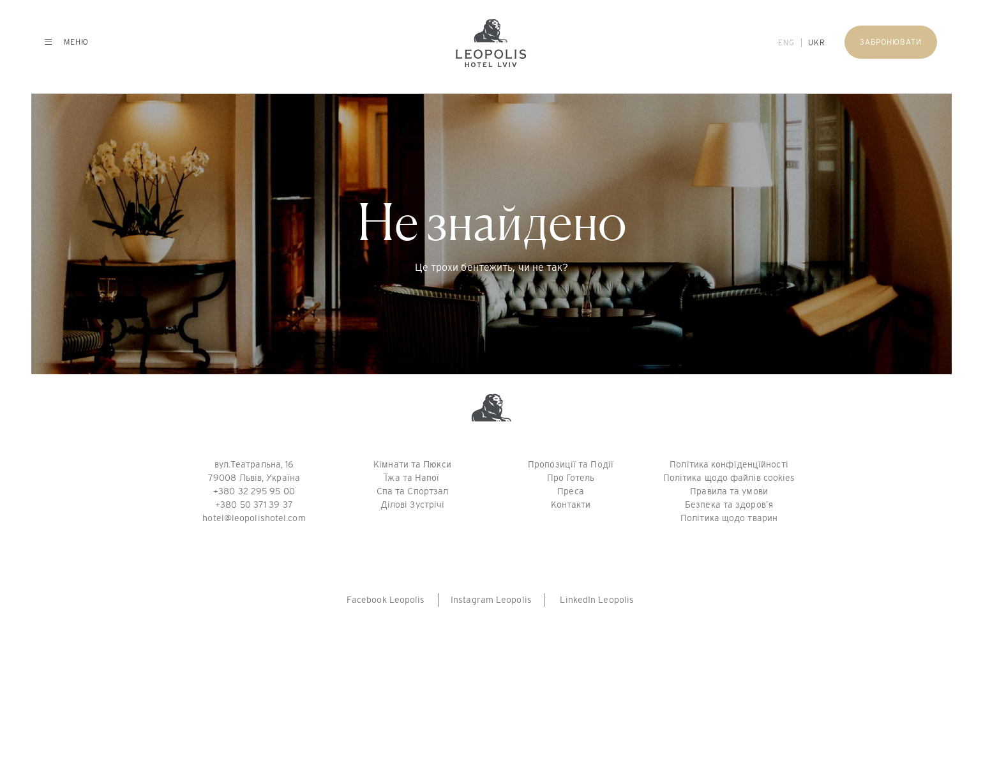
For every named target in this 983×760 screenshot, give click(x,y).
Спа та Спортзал (413, 491)
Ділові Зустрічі (412, 504)
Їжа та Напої (412, 478)
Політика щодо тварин (728, 518)
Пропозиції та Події (570, 464)
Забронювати (891, 42)
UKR (816, 42)
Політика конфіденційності (729, 464)
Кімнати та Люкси (412, 464)
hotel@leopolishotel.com (253, 518)
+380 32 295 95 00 (254, 491)
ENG (786, 42)
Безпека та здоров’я (729, 504)
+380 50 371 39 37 (254, 504)
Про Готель (571, 478)
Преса (570, 491)
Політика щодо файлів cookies (729, 478)
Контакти (571, 504)
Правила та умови (729, 491)
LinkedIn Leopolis (597, 600)
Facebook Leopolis (386, 600)
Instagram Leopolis (491, 600)
